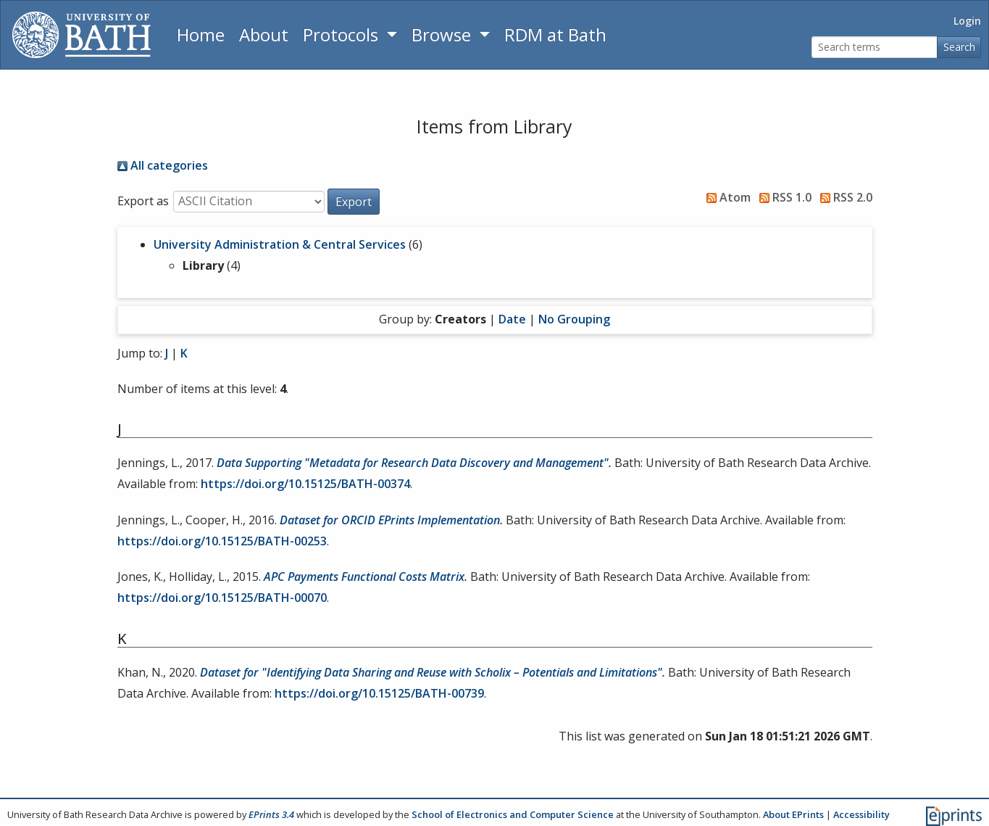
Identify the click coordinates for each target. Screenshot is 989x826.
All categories (162, 165)
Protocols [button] (343, 34)
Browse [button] (443, 34)
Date (512, 319)
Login (967, 21)
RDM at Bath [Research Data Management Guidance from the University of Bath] (555, 34)
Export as (143, 201)
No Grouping (574, 319)
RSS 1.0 (782, 197)
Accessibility (861, 814)
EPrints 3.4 (271, 814)
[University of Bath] (81, 34)
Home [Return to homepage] (201, 34)
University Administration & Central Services (280, 244)
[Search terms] (874, 47)
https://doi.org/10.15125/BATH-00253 (222, 541)
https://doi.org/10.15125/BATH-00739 (379, 693)
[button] (353, 202)
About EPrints (793, 814)
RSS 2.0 (843, 197)
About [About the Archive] (263, 34)
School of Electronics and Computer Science (513, 814)
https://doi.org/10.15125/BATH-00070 (222, 598)
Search (959, 47)
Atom (726, 197)
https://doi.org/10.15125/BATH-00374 (305, 484)
